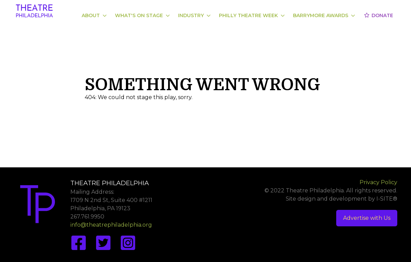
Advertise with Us (366, 218)
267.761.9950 (87, 216)
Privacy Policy (378, 182)
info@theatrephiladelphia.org (111, 225)
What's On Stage (142, 15)
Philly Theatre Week (252, 15)
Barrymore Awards (324, 15)
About (94, 15)
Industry (194, 15)
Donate (378, 15)
